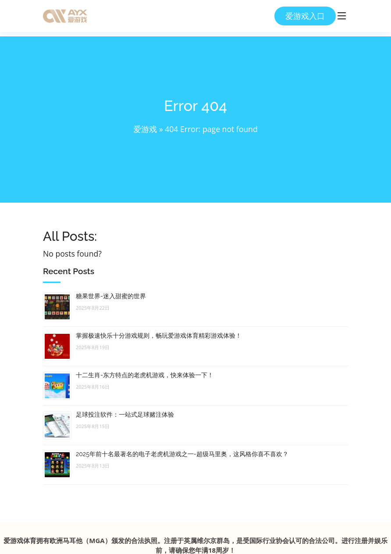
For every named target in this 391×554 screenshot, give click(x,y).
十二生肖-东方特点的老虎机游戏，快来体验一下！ (144, 375)
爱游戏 (145, 129)
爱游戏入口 (305, 16)
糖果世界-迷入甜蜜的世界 (111, 296)
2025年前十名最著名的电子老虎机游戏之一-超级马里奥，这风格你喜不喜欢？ (182, 453)
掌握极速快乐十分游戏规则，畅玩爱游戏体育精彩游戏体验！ (159, 335)
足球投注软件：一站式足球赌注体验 (125, 414)
